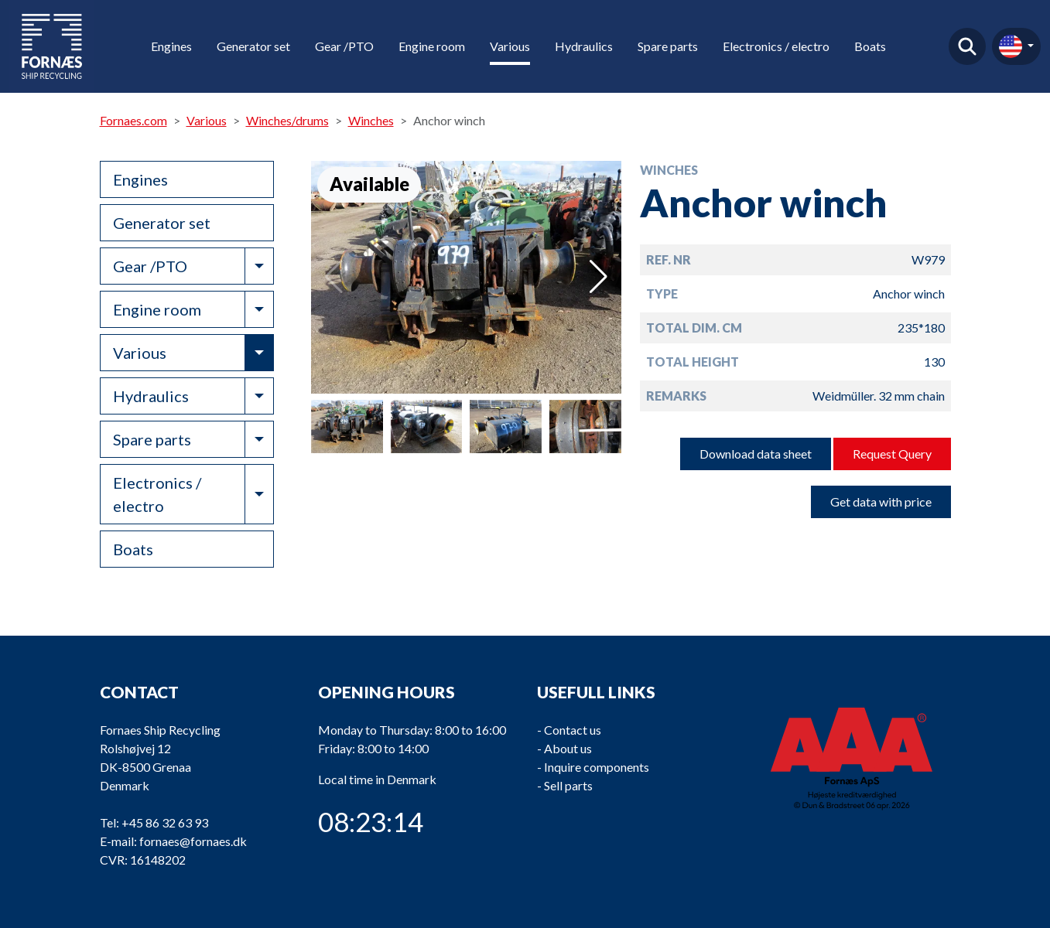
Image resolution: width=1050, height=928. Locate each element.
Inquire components (596, 766)
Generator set (253, 46)
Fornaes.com (133, 120)
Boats (870, 46)
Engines (171, 46)
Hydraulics (584, 46)
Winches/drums (287, 120)
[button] (598, 277)
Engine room (431, 46)
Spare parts (668, 46)
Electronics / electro (776, 46)
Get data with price (881, 501)
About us (568, 748)
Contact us (572, 729)
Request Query (892, 453)
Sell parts (568, 785)
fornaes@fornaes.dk (193, 841)
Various (510, 46)
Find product (967, 46)
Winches (371, 120)
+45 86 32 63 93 (164, 822)
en (1010, 46)
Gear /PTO (344, 46)
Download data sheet (755, 453)
